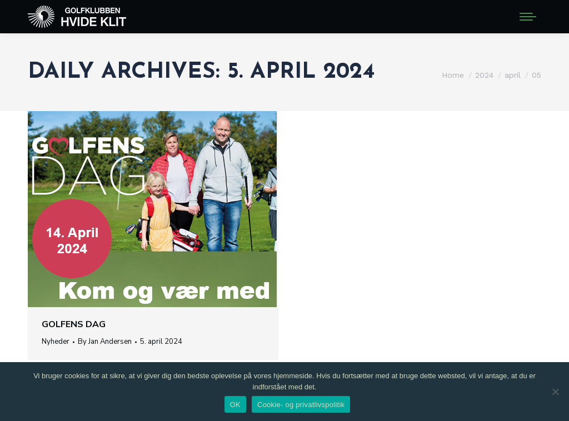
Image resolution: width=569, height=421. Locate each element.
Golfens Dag (74, 324)
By (105, 342)
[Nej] (555, 391)
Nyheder (55, 342)
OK (235, 404)
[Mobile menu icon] (528, 16)
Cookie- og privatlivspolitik (301, 404)
